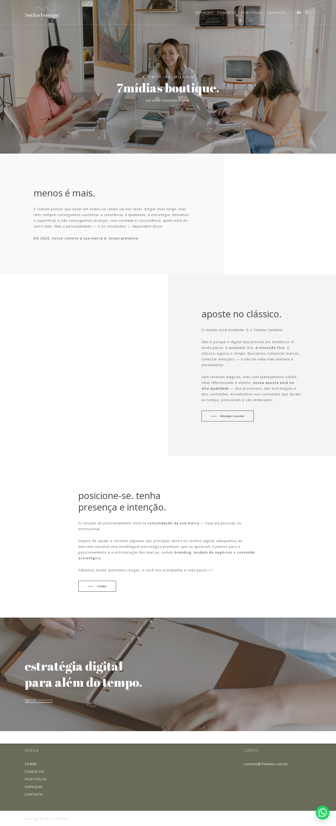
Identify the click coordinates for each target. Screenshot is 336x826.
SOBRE (31, 764)
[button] (323, 813)
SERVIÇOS (34, 786)
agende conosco (39, 700)
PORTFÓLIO (36, 779)
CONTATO (34, 794)
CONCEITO (34, 771)
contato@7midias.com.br (266, 764)
